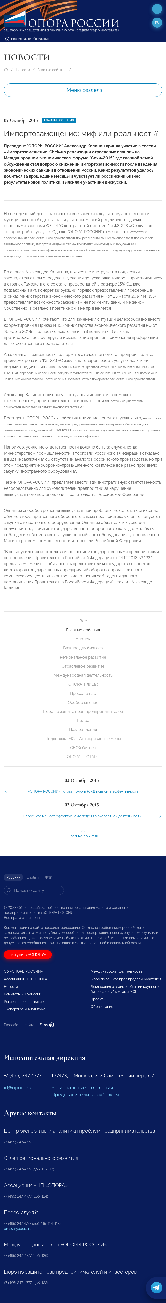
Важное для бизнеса (83, 648)
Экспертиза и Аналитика (24, 1009)
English (33, 877)
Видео (83, 720)
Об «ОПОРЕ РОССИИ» (23, 971)
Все (83, 621)
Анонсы (83, 639)
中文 (48, 877)
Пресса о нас (83, 693)
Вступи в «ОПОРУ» (28, 954)
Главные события (51, 70)
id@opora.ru (17, 1088)
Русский (13, 877)
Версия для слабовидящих (27, 39)
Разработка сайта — (29, 1025)
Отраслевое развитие (83, 666)
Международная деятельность (83, 675)
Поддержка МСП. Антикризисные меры (83, 738)
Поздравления (83, 729)
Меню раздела (84, 90)
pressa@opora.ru (17, 1229)
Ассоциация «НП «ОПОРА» (26, 979)
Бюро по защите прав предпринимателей (83, 711)
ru (157, 22)
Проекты (98, 999)
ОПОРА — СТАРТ (83, 756)
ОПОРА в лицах (83, 684)
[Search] (34, 890)
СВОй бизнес (83, 747)
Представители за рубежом (85, 1095)
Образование (102, 1007)
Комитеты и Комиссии (22, 994)
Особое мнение (83, 702)
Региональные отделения (82, 1088)
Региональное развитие (83, 657)
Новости (23, 70)
